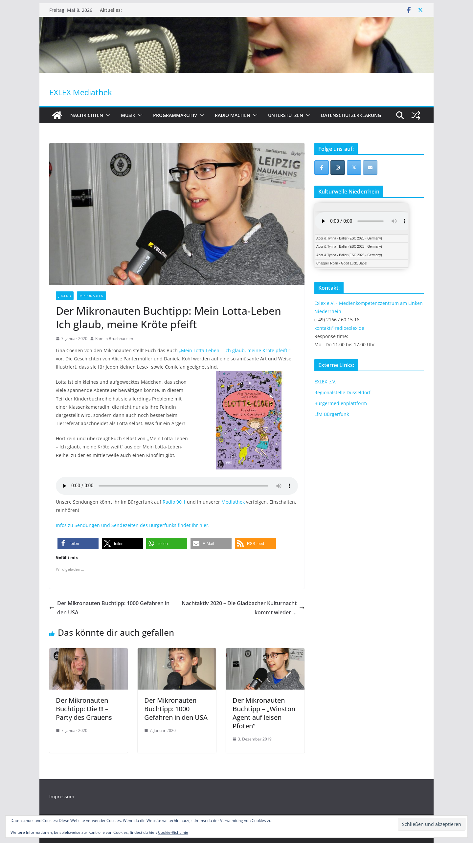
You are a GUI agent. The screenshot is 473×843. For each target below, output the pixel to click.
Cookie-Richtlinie (173, 832)
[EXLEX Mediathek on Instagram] (337, 167)
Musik (128, 115)
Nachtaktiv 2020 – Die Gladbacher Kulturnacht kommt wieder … (243, 608)
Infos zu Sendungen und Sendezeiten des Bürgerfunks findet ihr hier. (133, 525)
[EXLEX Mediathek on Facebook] (321, 167)
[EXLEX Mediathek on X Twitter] (354, 167)
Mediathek (233, 502)
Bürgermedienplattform (340, 403)
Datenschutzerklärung (351, 115)
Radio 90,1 (174, 502)
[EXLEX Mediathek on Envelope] (370, 167)
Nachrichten (86, 115)
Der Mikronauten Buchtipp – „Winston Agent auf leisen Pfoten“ (264, 713)
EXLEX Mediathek (80, 92)
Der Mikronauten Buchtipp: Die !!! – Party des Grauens (84, 709)
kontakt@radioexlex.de (339, 328)
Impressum (61, 796)
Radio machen (232, 115)
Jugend (64, 295)
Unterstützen (285, 115)
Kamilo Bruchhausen (114, 338)
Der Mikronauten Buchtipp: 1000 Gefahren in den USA (109, 608)
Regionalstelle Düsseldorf (342, 392)
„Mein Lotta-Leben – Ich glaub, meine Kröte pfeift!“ (234, 350)
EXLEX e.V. (325, 381)
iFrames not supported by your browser (361, 236)
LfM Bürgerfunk (331, 414)
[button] (106, 115)
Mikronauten (91, 295)
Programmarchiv (175, 115)
